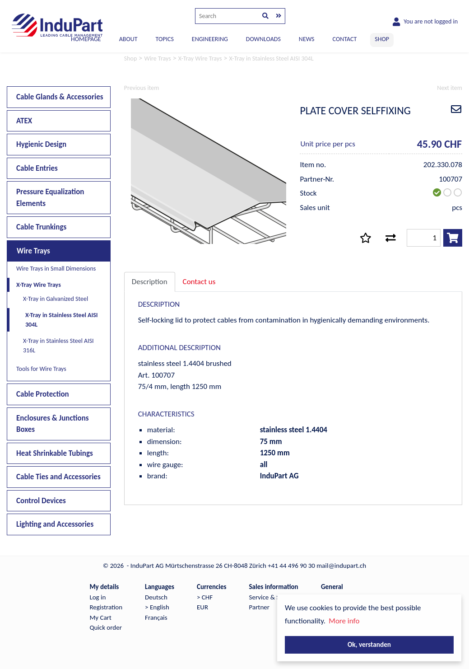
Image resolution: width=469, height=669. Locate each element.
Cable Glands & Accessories (59, 97)
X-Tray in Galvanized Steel (55, 299)
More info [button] (344, 621)
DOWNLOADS (263, 39)
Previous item (141, 88)
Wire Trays (33, 251)
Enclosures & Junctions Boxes (52, 424)
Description (149, 281)
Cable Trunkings (41, 227)
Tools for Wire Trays (41, 369)
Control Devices (41, 500)
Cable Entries (37, 168)
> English (157, 607)
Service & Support (273, 597)
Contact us (199, 281)
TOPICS (164, 39)
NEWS (307, 39)
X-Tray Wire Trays (38, 285)
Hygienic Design (41, 144)
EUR (202, 607)
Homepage (86, 39)
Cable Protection (42, 394)
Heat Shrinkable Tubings (54, 453)
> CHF (205, 597)
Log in (97, 597)
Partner (259, 607)
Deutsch (156, 597)
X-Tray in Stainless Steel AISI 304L (61, 319)
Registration (105, 607)
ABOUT (128, 39)
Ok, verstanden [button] (369, 644)
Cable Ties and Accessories (58, 477)
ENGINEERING (210, 39)
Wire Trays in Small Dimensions (56, 268)
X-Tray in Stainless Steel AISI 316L (58, 345)
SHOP (382, 39)
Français (156, 617)
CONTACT (345, 39)
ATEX (24, 121)
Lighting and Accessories (54, 524)
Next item (449, 88)
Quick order (105, 627)
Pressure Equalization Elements (50, 197)
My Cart (100, 617)
